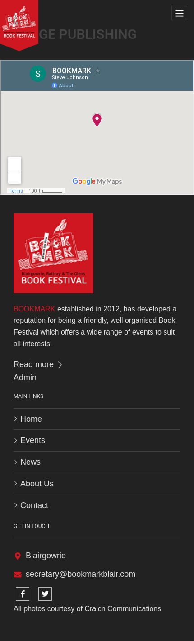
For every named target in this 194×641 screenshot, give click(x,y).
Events (32, 440)
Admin (25, 377)
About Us (37, 483)
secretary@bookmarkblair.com (80, 574)
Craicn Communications (122, 609)
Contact (34, 505)
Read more (39, 364)
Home (31, 419)
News (30, 462)
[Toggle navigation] (179, 13)
